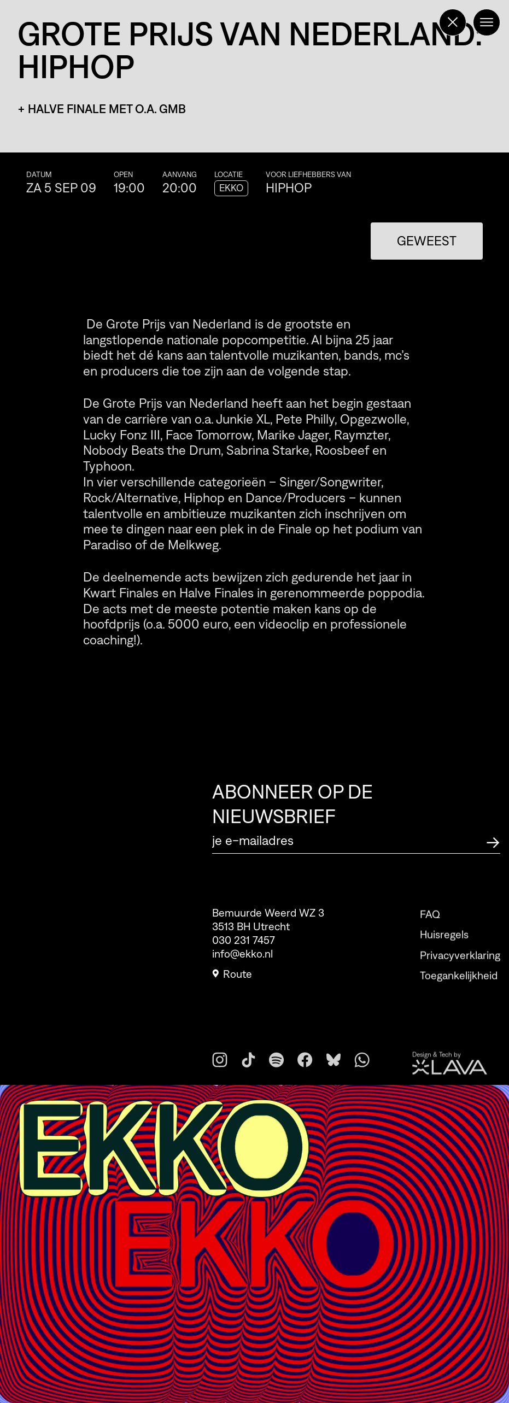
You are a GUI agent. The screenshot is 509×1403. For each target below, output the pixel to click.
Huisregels (444, 946)
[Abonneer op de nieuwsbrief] (493, 841)
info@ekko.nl (242, 956)
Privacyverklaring (460, 967)
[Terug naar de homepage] (452, 22)
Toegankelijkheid (459, 987)
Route (232, 977)
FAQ (430, 926)
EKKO (231, 188)
